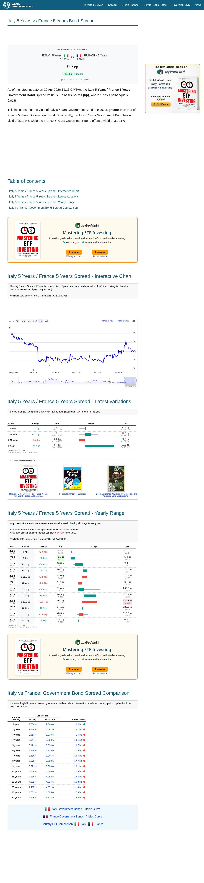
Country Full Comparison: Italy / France (72, 824)
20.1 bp (78, 766)
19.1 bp (78, 740)
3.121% (32, 745)
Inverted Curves (93, 5)
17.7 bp (78, 761)
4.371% (50, 787)
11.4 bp (78, 787)
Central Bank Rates (155, 5)
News (198, 5)
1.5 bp (79, 735)
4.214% (50, 782)
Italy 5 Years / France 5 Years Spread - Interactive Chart (44, 191)
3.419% (32, 755)
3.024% (50, 745)
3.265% (50, 755)
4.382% (32, 782)
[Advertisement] (72, 35)
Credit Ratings (130, 5)
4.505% (50, 792)
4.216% (32, 776)
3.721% (32, 766)
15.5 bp (78, 755)
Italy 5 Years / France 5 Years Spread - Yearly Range (42, 202)
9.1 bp (79, 729)
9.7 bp (79, 745)
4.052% (50, 776)
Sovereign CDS (181, 5)
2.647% (50, 729)
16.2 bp (78, 797)
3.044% (32, 740)
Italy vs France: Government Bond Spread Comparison (43, 207)
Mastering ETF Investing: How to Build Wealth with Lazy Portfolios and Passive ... (28, 495)
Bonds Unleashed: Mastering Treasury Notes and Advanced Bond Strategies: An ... (116, 495)
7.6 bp (79, 792)
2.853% (32, 735)
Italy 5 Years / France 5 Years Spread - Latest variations (44, 196)
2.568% (50, 724)
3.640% (50, 771)
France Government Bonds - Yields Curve (76, 816)
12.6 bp (78, 771)
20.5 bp (78, 750)
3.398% (50, 761)
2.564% (32, 724)
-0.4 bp (79, 724)
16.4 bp (78, 776)
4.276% (32, 797)
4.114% (50, 797)
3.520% (50, 766)
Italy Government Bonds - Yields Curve (76, 809)
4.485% (32, 787)
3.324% (32, 750)
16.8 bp (78, 782)
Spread (112, 5)
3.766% (32, 771)
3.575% (32, 761)
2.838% (50, 735)
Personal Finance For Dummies (72, 494)
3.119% (50, 750)
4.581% (32, 792)
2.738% (32, 729)
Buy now (74, 252)
